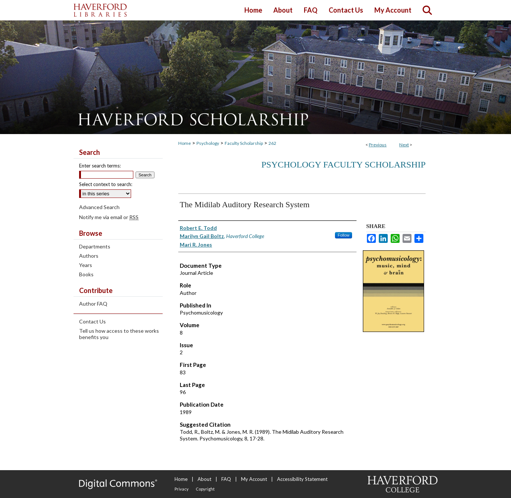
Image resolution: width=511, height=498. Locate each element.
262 (272, 143)
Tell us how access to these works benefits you (119, 334)
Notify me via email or (109, 217)
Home (184, 143)
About (204, 479)
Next (404, 144)
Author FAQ (93, 303)
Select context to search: (105, 184)
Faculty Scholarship (244, 143)
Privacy (182, 488)
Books (86, 274)
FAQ (226, 479)
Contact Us (92, 321)
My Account (254, 479)
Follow (343, 235)
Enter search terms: (100, 166)
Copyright (205, 488)
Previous (378, 144)
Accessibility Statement (302, 479)
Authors (88, 256)
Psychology (207, 143)
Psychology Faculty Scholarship (343, 164)
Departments (94, 246)
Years (85, 265)
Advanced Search (99, 207)
